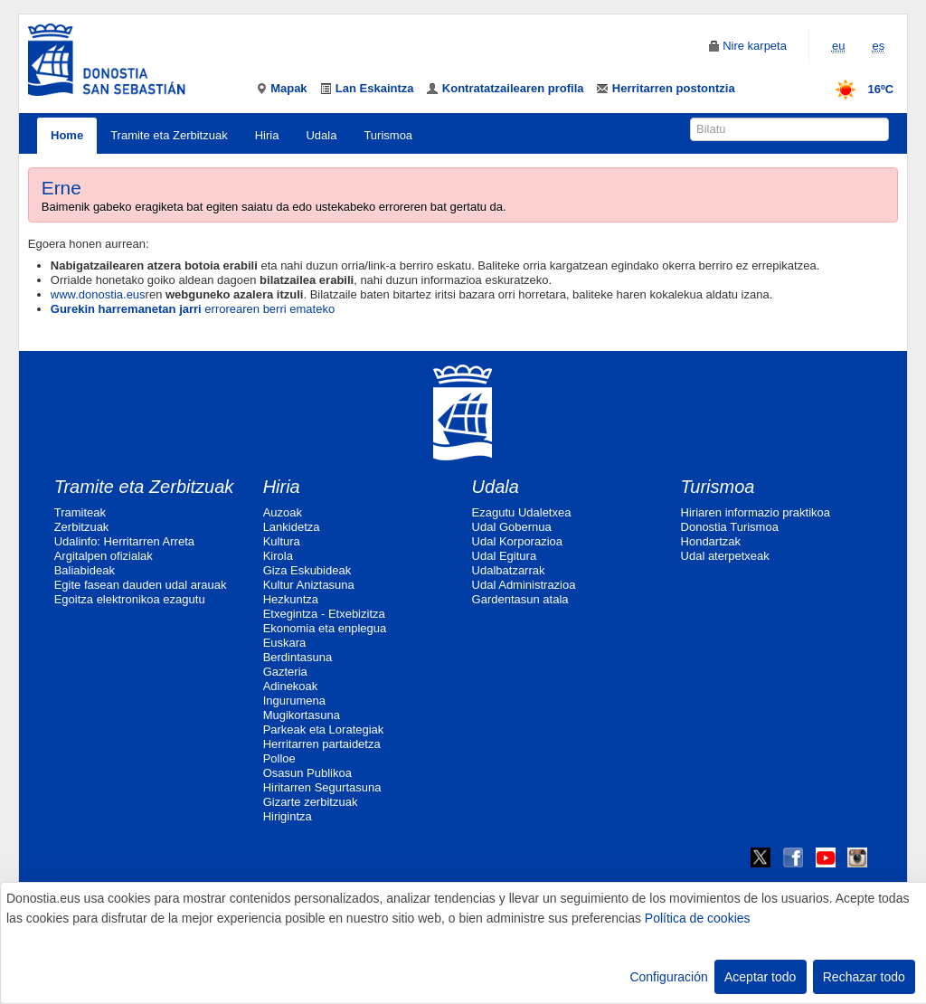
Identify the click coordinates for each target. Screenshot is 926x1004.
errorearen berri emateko (193, 309)
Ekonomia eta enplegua (325, 628)
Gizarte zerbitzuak (310, 802)
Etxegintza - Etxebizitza (324, 613)
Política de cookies (698, 918)
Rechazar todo (864, 977)
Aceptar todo (760, 977)
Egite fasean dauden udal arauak (140, 585)
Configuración (668, 977)
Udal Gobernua (512, 527)
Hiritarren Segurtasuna (322, 787)
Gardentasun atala (520, 599)
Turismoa (388, 135)
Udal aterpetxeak (725, 556)
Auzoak (282, 512)
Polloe (279, 758)
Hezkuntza (290, 599)
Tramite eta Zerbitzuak (169, 135)
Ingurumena (294, 700)
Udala (321, 135)
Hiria (267, 135)
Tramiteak (80, 512)
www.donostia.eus (98, 294)
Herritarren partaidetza (322, 744)
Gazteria (285, 671)
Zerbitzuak (81, 527)
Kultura (281, 541)
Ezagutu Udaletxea (522, 512)
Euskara (285, 642)
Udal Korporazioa (517, 541)
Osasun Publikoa (307, 773)
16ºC (858, 89)
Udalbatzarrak (508, 570)
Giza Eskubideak (307, 570)
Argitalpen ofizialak (103, 556)
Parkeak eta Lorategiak (323, 729)
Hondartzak (711, 541)
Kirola (278, 556)
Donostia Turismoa (730, 527)
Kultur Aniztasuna (308, 585)
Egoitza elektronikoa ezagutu (129, 599)
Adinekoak (290, 686)
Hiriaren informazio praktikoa (755, 512)
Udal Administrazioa (524, 585)
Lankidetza (291, 527)
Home (67, 135)
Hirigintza (287, 816)
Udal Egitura (504, 556)
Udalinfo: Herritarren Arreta (124, 541)
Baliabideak (84, 570)
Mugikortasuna (301, 715)
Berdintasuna (298, 657)
